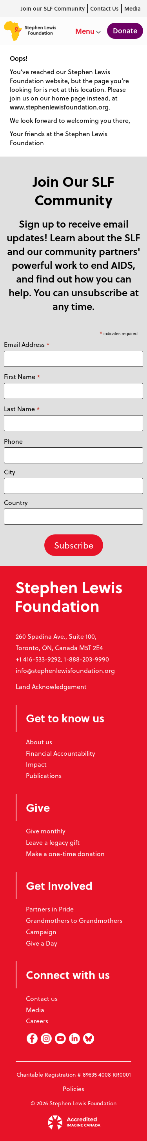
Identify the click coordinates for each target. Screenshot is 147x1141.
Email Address (27, 344)
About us (39, 741)
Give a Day (41, 943)
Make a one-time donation (65, 853)
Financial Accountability (60, 753)
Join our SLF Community (53, 8)
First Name (22, 376)
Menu (88, 31)
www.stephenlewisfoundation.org (59, 106)
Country (16, 502)
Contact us (42, 998)
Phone (13, 441)
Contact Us (104, 8)
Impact (36, 764)
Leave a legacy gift (53, 842)
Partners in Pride (50, 908)
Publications (44, 775)
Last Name (22, 409)
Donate (125, 31)
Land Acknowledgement (51, 686)
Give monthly (45, 830)
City (9, 471)
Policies (73, 1088)
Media (132, 8)
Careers (37, 1020)
